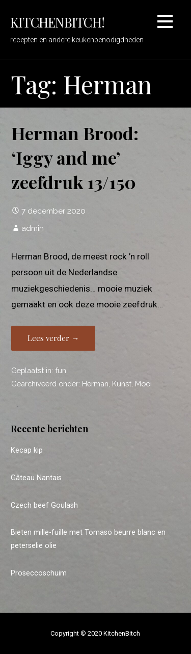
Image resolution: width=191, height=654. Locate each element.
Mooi (143, 383)
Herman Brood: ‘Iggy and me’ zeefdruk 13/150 (75, 157)
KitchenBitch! (57, 22)
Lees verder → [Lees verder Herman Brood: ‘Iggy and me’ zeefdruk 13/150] (53, 338)
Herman (95, 383)
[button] (165, 23)
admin (32, 228)
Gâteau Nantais (36, 478)
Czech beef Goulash (44, 505)
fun (60, 370)
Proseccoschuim (39, 573)
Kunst (121, 383)
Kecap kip (27, 450)
